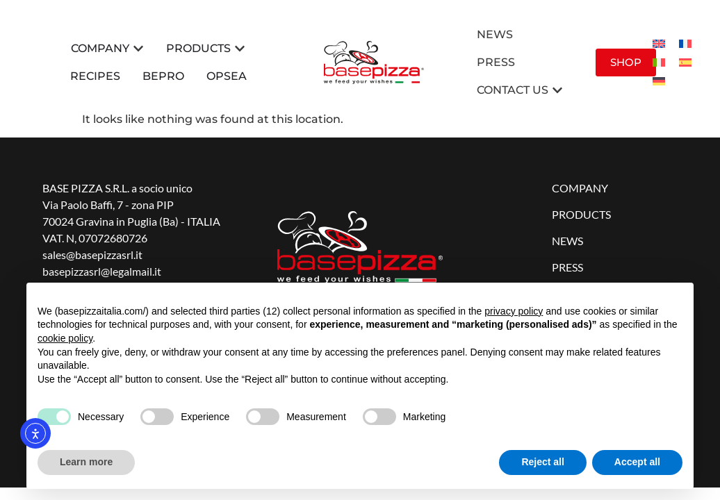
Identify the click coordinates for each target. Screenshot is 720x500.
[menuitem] (659, 44)
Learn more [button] (86, 461)
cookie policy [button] (65, 338)
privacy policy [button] (513, 311)
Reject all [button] (542, 461)
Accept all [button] (637, 461)
